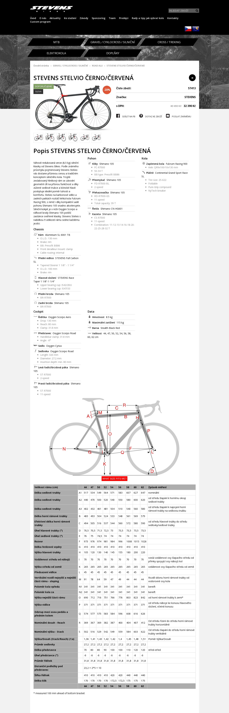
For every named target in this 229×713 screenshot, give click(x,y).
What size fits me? (114, 478)
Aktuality (55, 18)
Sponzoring (98, 18)
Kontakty (173, 18)
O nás (42, 18)
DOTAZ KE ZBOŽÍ (150, 116)
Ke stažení (70, 18)
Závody (84, 18)
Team (112, 18)
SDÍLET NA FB (125, 116)
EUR (195, 28)
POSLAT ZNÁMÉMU (178, 116)
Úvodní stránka (41, 65)
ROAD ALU (97, 65)
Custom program (40, 21)
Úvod (33, 18)
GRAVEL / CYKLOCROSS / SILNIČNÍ (70, 65)
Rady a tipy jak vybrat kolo (148, 18)
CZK (188, 28)
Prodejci (123, 18)
